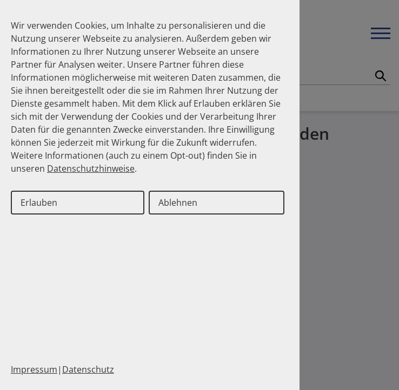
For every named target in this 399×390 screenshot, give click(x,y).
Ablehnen (177, 203)
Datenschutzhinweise (91, 168)
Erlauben (39, 203)
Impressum (34, 369)
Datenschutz (88, 369)
